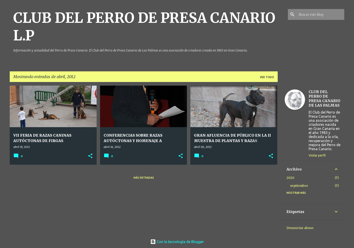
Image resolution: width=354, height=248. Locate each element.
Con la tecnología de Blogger (177, 242)
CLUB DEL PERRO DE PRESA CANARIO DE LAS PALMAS (324, 98)
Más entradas (143, 177)
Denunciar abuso (300, 228)
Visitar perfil (317, 155)
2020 (290, 178)
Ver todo (267, 77)
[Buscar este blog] (320, 14)
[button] (90, 156)
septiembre (299, 186)
